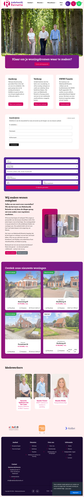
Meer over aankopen (16, 104)
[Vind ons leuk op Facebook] (33, 491)
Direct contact (10, 253)
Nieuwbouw (52, 3)
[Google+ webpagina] (37, 491)
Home (48, 490)
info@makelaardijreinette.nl (15, 480)
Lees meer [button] (68, 488)
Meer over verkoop (40, 104)
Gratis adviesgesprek (42, 64)
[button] (42, 187)
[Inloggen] (67, 3)
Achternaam (13, 137)
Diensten (40, 3)
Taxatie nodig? (64, 104)
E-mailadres (13, 125)
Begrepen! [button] (75, 492)
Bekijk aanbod (22, 253)
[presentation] (40, 433)
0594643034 (15, 476)
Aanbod (30, 3)
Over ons (61, 4)
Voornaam (12, 131)
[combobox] (42, 166)
